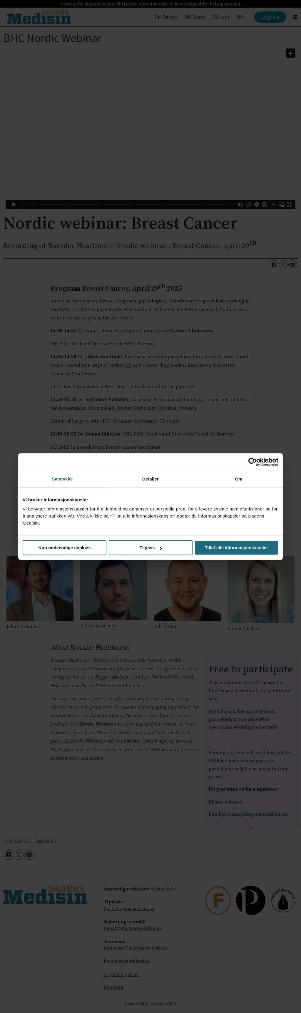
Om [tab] (238, 478)
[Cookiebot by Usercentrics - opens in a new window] (252, 462)
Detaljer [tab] (150, 478)
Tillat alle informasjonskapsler (236, 547)
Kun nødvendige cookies (65, 547)
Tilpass (151, 547)
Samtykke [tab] (62, 478)
